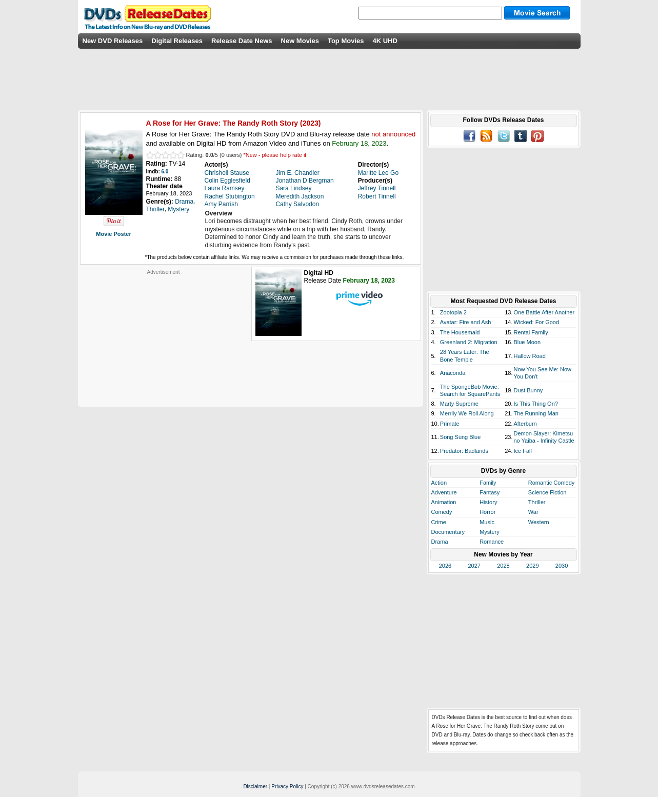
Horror (487, 512)
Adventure (444, 492)
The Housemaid (460, 332)
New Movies (300, 41)
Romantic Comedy (551, 483)
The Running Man (535, 413)
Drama (439, 542)
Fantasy (490, 492)
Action (439, 483)
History (488, 502)
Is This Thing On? (535, 404)
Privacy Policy (287, 786)
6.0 (165, 171)
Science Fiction (547, 492)
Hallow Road (529, 356)
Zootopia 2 (453, 312)
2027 (474, 566)
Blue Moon (527, 342)
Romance (492, 542)
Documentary (448, 532)
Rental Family (530, 332)
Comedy (441, 512)
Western (538, 522)
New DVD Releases (113, 41)
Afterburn (524, 424)
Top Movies (346, 41)
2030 (561, 566)
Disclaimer (255, 786)
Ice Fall (522, 451)
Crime (438, 522)
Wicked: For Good (536, 322)
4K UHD (384, 41)
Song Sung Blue (460, 437)
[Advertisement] (164, 339)
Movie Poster (113, 234)
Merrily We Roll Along (467, 413)
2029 (532, 566)
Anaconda (453, 373)
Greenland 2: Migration (468, 342)
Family (488, 483)
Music (487, 522)
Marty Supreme (459, 404)
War (533, 512)
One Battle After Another (543, 312)
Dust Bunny (528, 390)
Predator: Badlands (464, 451)
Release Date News (241, 41)
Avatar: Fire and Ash (465, 322)
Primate (450, 424)
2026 (445, 566)
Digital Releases (177, 41)
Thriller (537, 502)
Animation (443, 502)
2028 (503, 566)
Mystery (490, 532)
